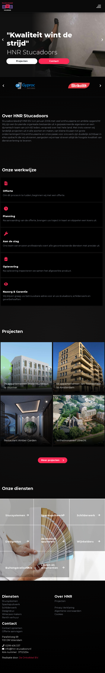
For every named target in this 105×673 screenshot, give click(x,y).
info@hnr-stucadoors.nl (18, 649)
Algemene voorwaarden (68, 611)
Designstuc (8, 611)
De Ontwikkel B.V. (28, 657)
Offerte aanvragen (12, 631)
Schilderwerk (9, 607)
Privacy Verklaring (64, 607)
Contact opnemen (12, 628)
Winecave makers (11, 614)
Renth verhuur (10, 617)
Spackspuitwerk (11, 604)
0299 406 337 (12, 645)
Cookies (59, 614)
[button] (21, 61)
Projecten (60, 601)
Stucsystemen (10, 601)
